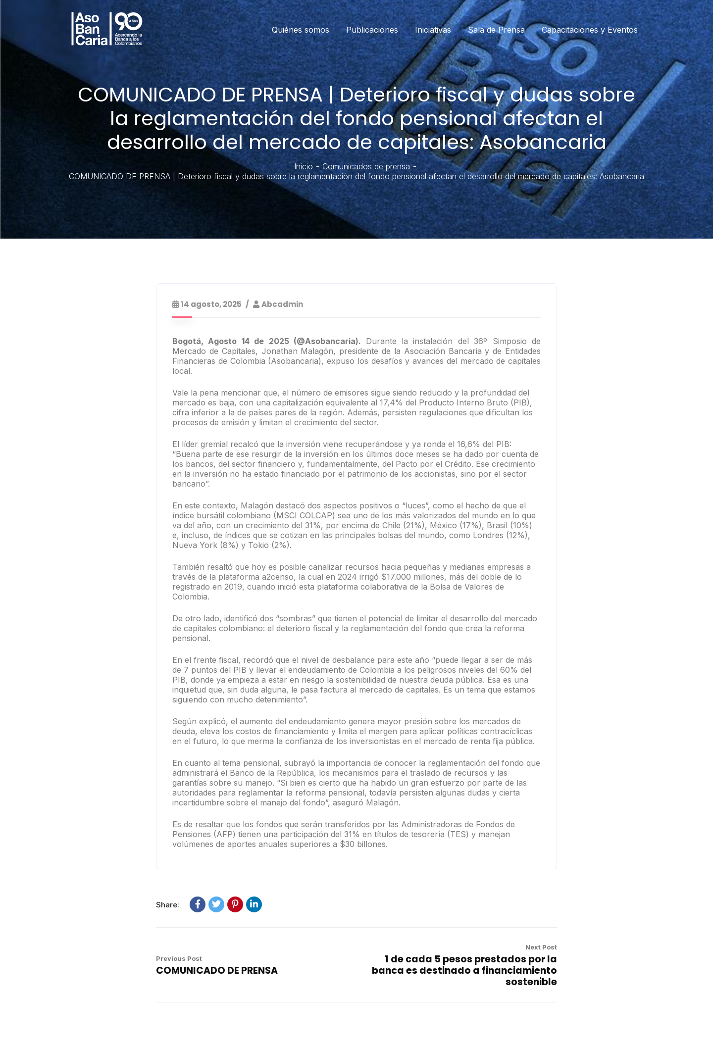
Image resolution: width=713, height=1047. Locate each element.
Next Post (541, 947)
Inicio (303, 166)
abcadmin (282, 304)
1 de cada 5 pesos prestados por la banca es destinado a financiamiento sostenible (464, 970)
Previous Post (179, 958)
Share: (167, 904)
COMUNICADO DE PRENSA (217, 970)
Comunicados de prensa (366, 166)
